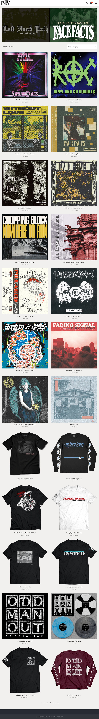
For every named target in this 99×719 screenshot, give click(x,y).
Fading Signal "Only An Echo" (74, 370)
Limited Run (60, 716)
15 (57, 702)
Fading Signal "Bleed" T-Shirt (74, 533)
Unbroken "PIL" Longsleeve (74, 478)
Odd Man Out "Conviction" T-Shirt (25, 695)
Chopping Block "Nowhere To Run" (25, 262)
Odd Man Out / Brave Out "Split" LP (74, 208)
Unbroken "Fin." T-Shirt (25, 587)
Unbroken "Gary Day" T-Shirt (25, 478)
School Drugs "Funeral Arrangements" (25, 424)
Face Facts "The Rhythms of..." (74, 154)
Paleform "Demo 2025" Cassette (74, 316)
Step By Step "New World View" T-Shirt (25, 533)
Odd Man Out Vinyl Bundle (74, 641)
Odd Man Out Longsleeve (74, 695)
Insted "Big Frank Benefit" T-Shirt (74, 587)
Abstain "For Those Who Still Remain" (74, 262)
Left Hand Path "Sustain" (25, 208)
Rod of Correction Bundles (74, 100)
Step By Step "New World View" (25, 370)
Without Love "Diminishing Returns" (25, 154)
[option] (49, 25)
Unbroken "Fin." (74, 424)
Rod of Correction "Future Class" (25, 100)
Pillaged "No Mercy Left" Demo (25, 316)
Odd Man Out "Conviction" (25, 641)
